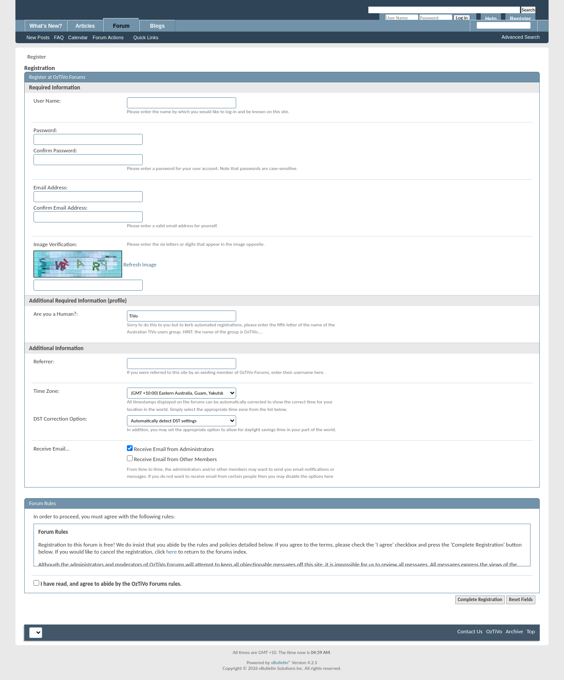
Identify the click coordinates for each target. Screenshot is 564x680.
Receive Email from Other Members (172, 458)
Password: (45, 130)
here (171, 551)
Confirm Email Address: (60, 207)
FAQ (59, 37)
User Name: (47, 100)
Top (531, 631)
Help (491, 19)
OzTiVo (494, 631)
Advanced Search (520, 37)
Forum (121, 26)
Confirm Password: (55, 150)
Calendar (78, 37)
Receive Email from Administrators (170, 448)
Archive (514, 631)
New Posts (38, 37)
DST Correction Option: (60, 418)
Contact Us (469, 631)
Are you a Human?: (55, 313)
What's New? (46, 26)
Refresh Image (139, 264)
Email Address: (50, 187)
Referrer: (43, 361)
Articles (85, 26)
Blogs (157, 26)
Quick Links (146, 37)
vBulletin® (281, 662)
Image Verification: (55, 244)
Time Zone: (46, 391)
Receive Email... (51, 448)
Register (520, 19)
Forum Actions (108, 37)
